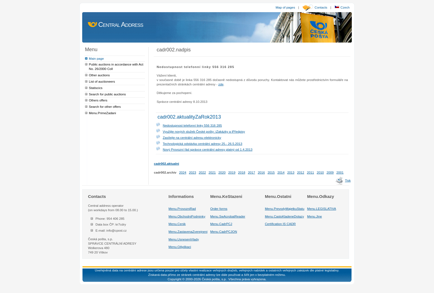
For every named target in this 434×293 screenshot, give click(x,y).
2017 (251, 172)
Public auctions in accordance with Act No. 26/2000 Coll (116, 66)
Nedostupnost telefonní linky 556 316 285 (192, 125)
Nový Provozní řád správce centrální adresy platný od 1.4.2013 (207, 149)
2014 (281, 172)
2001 (339, 172)
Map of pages (285, 7)
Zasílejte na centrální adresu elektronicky (192, 137)
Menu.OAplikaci (180, 246)
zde (221, 84)
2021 (212, 172)
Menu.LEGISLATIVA (321, 208)
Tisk (348, 180)
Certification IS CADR (280, 224)
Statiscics (95, 88)
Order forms (219, 208)
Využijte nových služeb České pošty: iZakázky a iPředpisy (204, 131)
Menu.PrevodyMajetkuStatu (284, 208)
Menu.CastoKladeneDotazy (284, 216)
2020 (222, 172)
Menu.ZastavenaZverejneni (188, 231)
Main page (96, 58)
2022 (202, 172)
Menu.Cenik (177, 224)
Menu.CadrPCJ (221, 224)
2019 (232, 172)
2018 (241, 172)
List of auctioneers (102, 81)
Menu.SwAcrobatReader (227, 216)
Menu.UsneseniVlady (184, 239)
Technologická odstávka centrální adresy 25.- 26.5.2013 (202, 143)
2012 (300, 172)
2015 (271, 172)
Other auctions (99, 75)
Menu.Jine (314, 216)
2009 (330, 172)
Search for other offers (105, 106)
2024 (182, 172)
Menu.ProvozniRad (182, 208)
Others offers (98, 100)
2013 (290, 172)
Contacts (321, 7)
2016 (261, 172)
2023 (192, 172)
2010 (320, 172)
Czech (342, 7)
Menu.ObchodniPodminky (187, 216)
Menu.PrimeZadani (102, 113)
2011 (310, 172)
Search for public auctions (107, 94)
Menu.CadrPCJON (223, 231)
